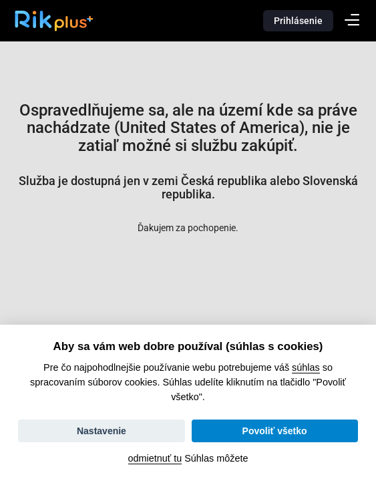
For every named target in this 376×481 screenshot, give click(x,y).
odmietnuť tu (155, 458)
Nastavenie (101, 431)
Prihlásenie (298, 20)
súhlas (306, 367)
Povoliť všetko (274, 431)
